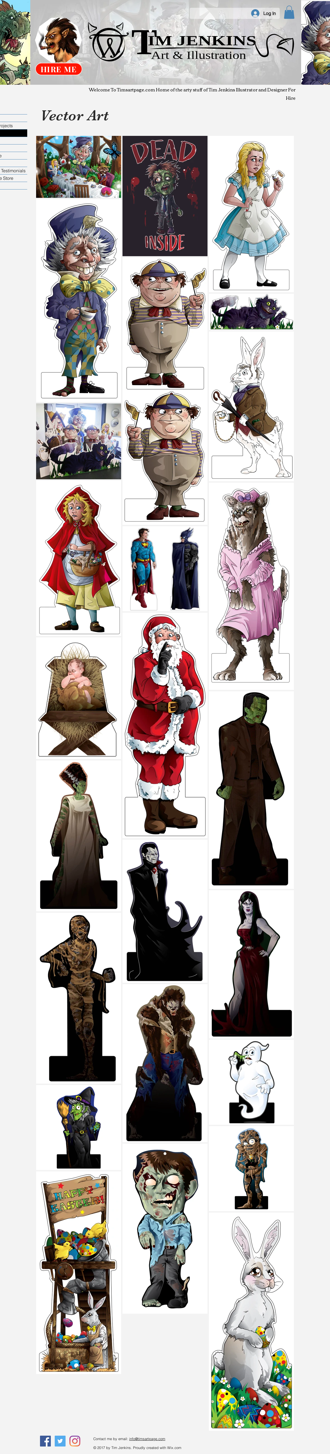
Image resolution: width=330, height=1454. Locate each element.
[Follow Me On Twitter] (60, 1441)
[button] (289, 12)
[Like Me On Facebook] (45, 1441)
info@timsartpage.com (147, 1438)
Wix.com (174, 1447)
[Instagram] (74, 1441)
